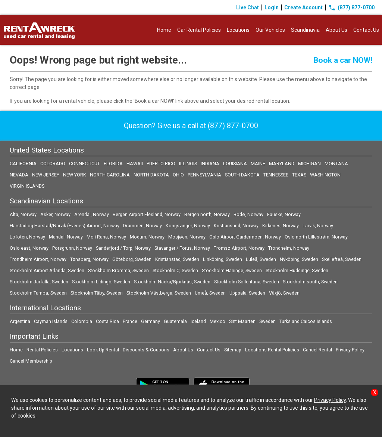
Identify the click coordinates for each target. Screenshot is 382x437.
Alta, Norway (23, 214)
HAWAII (134, 163)
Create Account (303, 7)
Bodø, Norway (248, 214)
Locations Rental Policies (272, 350)
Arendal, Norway (91, 214)
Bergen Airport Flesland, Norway (147, 214)
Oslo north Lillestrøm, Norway (316, 237)
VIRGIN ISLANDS (27, 186)
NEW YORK (74, 175)
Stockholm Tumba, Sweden (38, 293)
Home (164, 30)
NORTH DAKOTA (151, 175)
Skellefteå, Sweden (341, 259)
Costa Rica (107, 321)
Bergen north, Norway (207, 214)
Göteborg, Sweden (131, 259)
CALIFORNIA (23, 163)
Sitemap (232, 350)
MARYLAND (281, 163)
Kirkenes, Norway (280, 225)
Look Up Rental (103, 350)
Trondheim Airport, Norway (38, 259)
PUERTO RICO (161, 163)
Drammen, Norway (142, 225)
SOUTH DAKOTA (242, 175)
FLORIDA (113, 163)
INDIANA (210, 163)
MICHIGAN (309, 163)
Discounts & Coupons (146, 350)
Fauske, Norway (284, 214)
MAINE (258, 163)
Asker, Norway (55, 214)
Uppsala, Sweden (247, 293)
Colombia (81, 321)
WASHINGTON (325, 175)
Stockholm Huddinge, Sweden (297, 270)
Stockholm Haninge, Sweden (232, 270)
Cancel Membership (31, 361)
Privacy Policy (350, 350)
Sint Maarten (242, 321)
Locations (238, 30)
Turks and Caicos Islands (305, 321)
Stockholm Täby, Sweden (97, 293)
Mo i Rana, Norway (106, 237)
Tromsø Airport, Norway (239, 248)
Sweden (267, 321)
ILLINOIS (188, 163)
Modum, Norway (147, 237)
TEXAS (299, 175)
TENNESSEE (275, 175)
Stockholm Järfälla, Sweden (39, 281)
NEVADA (19, 175)
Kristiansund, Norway (236, 225)
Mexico (217, 321)
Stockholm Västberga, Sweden (158, 293)
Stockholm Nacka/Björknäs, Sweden (172, 281)
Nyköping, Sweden (299, 259)
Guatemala (175, 321)
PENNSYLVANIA (204, 175)
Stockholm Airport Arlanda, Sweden (47, 270)
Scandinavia (305, 30)
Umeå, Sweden (210, 293)
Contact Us (366, 30)
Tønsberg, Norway (89, 259)
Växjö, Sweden (284, 293)
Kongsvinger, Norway (188, 225)
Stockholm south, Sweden (310, 281)
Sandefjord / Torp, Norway (123, 248)
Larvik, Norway (318, 225)
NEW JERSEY (45, 175)
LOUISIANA (235, 163)
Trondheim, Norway (288, 248)
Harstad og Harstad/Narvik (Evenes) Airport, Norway (64, 225)
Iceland (198, 321)
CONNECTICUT (84, 163)
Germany (150, 321)
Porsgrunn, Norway (72, 248)
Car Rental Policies (199, 30)
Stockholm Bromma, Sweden (118, 270)
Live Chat (247, 7)
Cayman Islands (51, 321)
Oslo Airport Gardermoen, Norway (245, 237)
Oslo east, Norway (29, 248)
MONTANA (336, 163)
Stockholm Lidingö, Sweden (101, 281)
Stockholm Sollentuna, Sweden (246, 281)
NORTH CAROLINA (110, 175)
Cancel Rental (317, 350)
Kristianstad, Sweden (177, 259)
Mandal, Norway (66, 237)
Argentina (20, 321)
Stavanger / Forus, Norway (182, 248)
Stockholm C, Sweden (175, 270)
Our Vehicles (270, 30)
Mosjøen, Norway (187, 237)
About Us (336, 30)
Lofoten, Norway (27, 237)
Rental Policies (42, 350)
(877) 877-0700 (351, 7)
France (130, 321)
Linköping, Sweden (222, 259)
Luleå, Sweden (261, 259)
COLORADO (52, 163)
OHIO (178, 175)
